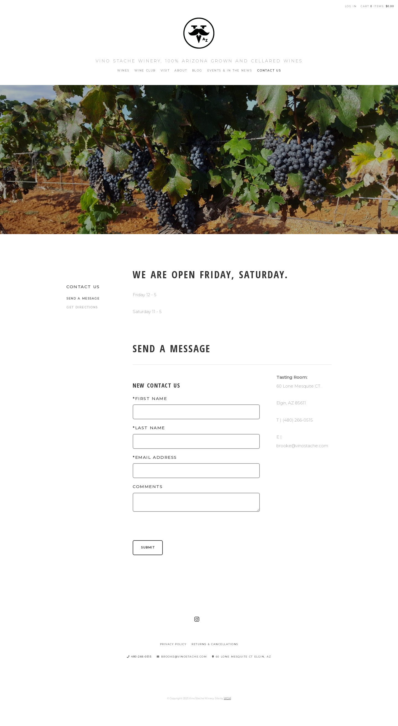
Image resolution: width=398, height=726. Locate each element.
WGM (227, 698)
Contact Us (269, 70)
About (180, 70)
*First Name (150, 398)
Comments (148, 486)
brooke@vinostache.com (182, 656)
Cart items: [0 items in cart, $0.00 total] (377, 6)
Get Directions (82, 307)
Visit (165, 70)
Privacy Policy (173, 644)
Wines (123, 70)
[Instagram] (197, 619)
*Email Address (155, 457)
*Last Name (149, 427)
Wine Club (145, 70)
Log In (351, 6)
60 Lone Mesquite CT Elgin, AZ (241, 656)
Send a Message (83, 298)
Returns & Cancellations (215, 644)
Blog (197, 70)
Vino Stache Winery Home (199, 33)
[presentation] (175, 526)
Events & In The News (229, 70)
